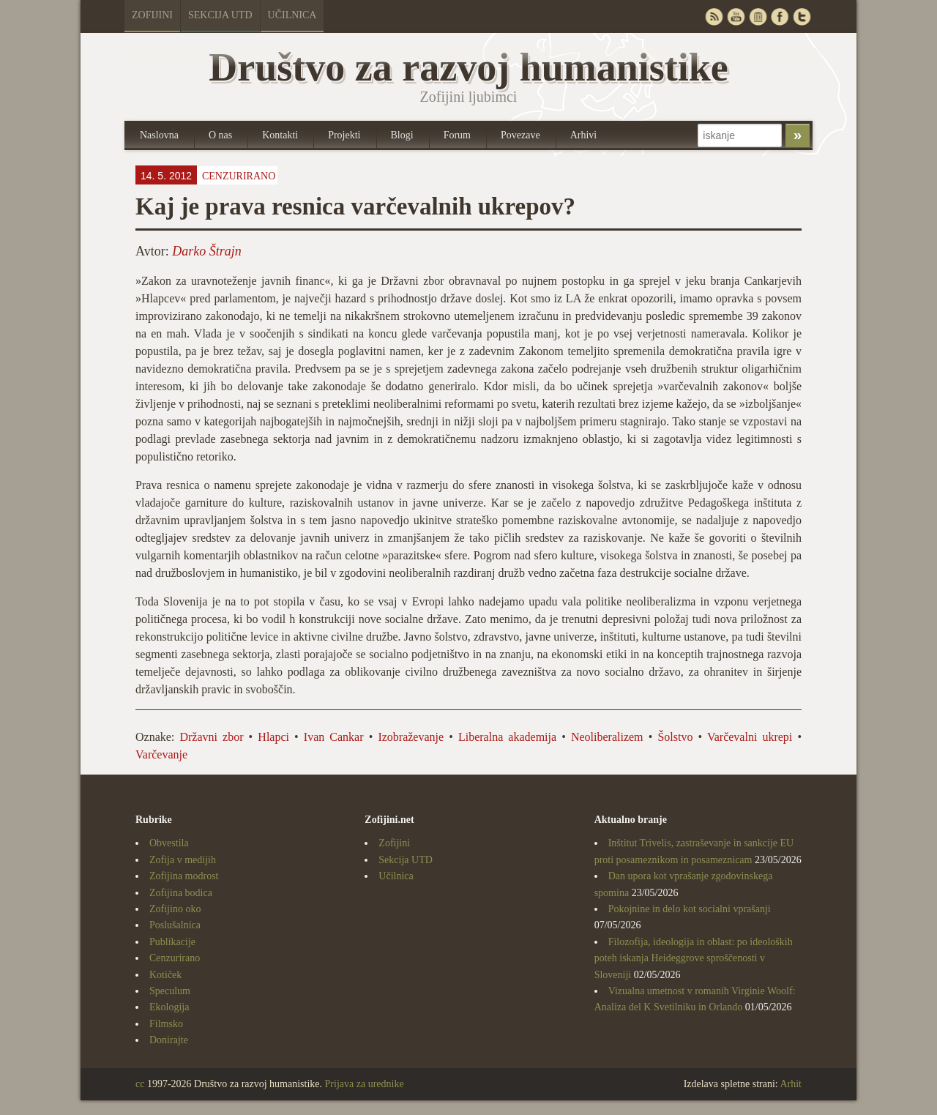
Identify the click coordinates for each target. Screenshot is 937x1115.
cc (139, 1083)
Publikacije (172, 941)
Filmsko (166, 1023)
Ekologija (169, 1007)
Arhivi (583, 135)
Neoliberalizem (607, 737)
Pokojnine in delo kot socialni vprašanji (689, 908)
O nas (220, 135)
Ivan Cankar (334, 737)
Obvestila (169, 843)
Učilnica (292, 15)
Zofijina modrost (184, 875)
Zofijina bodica (180, 892)
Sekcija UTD (220, 15)
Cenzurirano (238, 176)
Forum (457, 135)
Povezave (520, 135)
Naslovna (159, 135)
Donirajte (168, 1039)
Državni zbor (211, 737)
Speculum (169, 990)
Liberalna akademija (507, 737)
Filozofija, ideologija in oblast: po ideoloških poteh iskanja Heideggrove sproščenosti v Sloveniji (693, 958)
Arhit (791, 1083)
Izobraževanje (411, 737)
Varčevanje (161, 754)
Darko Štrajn (207, 251)
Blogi (402, 135)
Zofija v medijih (182, 859)
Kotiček (165, 974)
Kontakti (280, 135)
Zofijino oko (175, 908)
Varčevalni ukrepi (749, 737)
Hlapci (273, 737)
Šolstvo (675, 737)
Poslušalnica (175, 925)
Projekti (344, 135)
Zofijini (152, 15)
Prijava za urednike (364, 1083)
